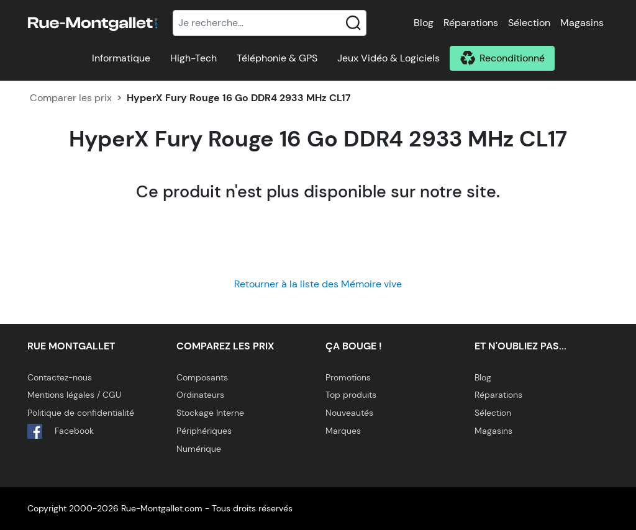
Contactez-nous (59, 377)
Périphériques (204, 430)
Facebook (60, 431)
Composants (202, 377)
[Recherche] (269, 23)
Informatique (121, 58)
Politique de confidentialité (80, 412)
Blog (424, 22)
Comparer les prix (71, 97)
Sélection (529, 22)
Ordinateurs (200, 394)
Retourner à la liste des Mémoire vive (318, 283)
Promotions (348, 377)
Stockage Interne (210, 412)
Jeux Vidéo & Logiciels (388, 58)
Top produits (350, 394)
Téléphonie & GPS (277, 58)
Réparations (470, 22)
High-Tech (193, 58)
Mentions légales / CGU (74, 394)
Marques (343, 430)
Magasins (582, 22)
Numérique (198, 448)
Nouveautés (349, 412)
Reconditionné (512, 58)
